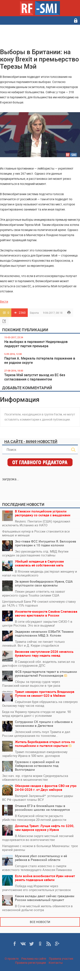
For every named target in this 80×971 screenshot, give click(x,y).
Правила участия (61, 958)
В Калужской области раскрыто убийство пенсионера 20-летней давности (34, 818)
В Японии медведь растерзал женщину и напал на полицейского (39, 573)
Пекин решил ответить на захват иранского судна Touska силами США (33, 593)
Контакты (56, 963)
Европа (34, 312)
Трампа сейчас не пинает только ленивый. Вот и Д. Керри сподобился (33, 643)
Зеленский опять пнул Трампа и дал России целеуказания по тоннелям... (36, 733)
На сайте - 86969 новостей (30, 441)
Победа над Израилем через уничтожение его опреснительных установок (36, 888)
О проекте (12, 958)
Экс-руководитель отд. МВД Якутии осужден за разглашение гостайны (35, 553)
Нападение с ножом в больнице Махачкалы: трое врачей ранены (40, 848)
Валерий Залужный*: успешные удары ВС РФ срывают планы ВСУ (37, 797)
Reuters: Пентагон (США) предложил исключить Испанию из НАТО (36, 523)
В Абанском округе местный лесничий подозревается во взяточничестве (38, 838)
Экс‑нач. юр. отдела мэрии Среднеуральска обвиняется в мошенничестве (35, 777)
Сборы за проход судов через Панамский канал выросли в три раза (31, 683)
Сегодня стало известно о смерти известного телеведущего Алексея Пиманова (37, 868)
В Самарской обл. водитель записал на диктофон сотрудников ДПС (38, 663)
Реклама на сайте (33, 958)
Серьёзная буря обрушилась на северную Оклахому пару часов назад (40, 703)
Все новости (40, 922)
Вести (4, 301)
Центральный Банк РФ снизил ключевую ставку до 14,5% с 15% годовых (39, 603)
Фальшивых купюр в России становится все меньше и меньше (36, 533)
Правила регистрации (30, 963)
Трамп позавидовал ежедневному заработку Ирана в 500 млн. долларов (34, 754)
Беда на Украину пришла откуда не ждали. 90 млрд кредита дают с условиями (36, 713)
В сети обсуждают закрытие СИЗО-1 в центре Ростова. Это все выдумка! (37, 623)
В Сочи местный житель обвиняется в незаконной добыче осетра (37, 908)
